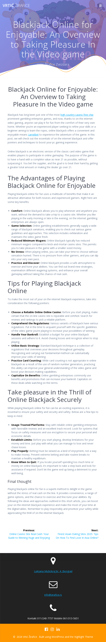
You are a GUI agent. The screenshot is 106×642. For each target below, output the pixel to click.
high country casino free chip (76, 114)
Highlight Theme (83, 636)
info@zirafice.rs (53, 594)
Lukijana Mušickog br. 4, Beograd (53, 571)
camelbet (33, 134)
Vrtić (16, 5)
